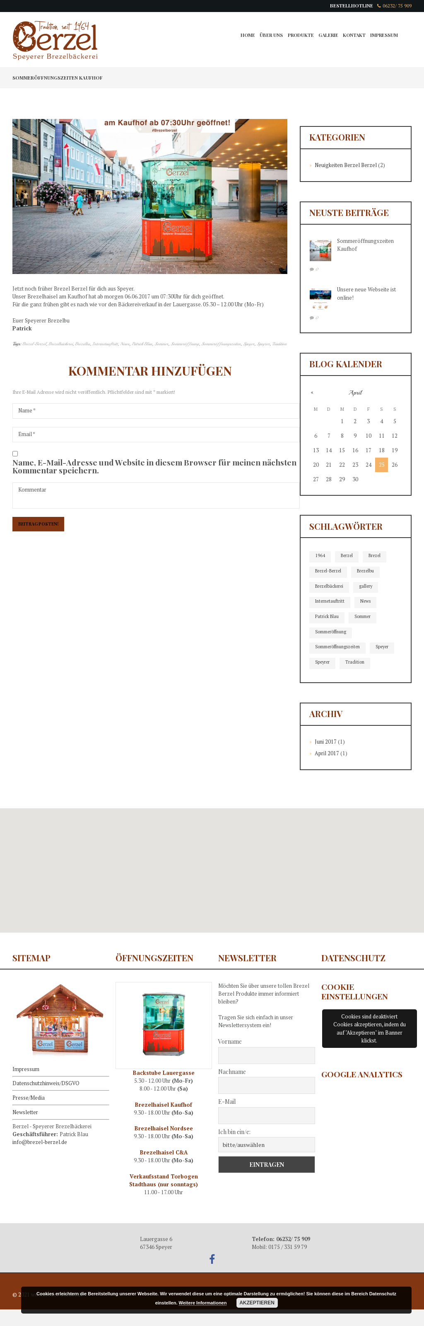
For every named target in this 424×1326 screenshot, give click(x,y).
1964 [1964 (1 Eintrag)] (320, 556)
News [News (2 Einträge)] (368, 602)
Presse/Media (28, 1113)
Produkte (297, 36)
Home (243, 36)
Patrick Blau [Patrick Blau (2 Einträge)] (327, 617)
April (327, 769)
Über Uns (267, 36)
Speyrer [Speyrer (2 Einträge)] (353, 664)
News (125, 344)
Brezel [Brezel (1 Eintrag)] (376, 556)
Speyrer (264, 344)
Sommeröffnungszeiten (221, 344)
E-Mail (227, 1118)
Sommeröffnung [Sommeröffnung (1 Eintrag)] (332, 632)
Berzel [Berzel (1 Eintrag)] (347, 556)
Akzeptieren (257, 1303)
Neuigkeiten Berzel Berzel (346, 165)
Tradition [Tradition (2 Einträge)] (325, 679)
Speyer (249, 344)
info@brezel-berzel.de (40, 1157)
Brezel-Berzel (34, 344)
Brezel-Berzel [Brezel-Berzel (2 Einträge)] (329, 571)
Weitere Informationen (203, 1302)
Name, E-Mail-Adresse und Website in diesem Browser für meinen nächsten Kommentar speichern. (154, 467)
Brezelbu (82, 344)
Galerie (326, 36)
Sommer (162, 344)
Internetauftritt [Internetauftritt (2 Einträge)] (331, 602)
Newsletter (25, 1127)
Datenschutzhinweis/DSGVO (46, 1099)
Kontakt (353, 36)
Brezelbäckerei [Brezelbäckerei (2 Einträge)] (330, 586)
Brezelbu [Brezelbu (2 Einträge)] (368, 571)
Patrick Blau (142, 344)
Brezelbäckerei (60, 344)
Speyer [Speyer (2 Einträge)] (322, 664)
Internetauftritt (105, 344)
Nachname (232, 1088)
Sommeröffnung (185, 344)
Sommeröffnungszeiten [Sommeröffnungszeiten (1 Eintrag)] (339, 648)
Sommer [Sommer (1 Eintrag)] (364, 617)
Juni (326, 758)
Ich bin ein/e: (234, 1148)
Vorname (230, 1058)
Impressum (384, 36)
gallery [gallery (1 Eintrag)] (369, 586)
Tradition (280, 344)
